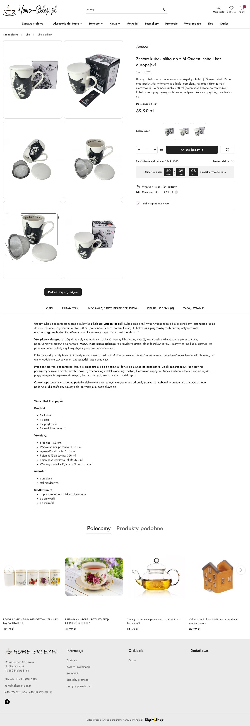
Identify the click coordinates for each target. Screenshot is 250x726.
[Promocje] (171, 23)
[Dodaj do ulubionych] (227, 150)
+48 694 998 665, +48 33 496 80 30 (28, 692)
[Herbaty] (96, 23)
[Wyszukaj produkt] (126, 9)
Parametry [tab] (70, 308)
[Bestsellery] (151, 23)
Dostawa (72, 660)
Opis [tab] (49, 308)
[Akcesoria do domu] (68, 23)
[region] (185, 172)
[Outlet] (224, 23)
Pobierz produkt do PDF (152, 203)
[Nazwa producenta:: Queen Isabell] (142, 46)
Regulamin (73, 673)
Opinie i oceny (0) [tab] (160, 308)
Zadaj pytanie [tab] (193, 308)
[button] (32, 79)
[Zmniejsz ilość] (139, 150)
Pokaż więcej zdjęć (63, 292)
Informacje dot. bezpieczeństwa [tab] (113, 308)
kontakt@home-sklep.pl (18, 686)
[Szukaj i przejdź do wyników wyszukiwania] (164, 9)
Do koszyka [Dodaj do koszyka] (192, 150)
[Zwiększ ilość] (154, 150)
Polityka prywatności (79, 686)
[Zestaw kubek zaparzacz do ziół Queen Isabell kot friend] (199, 131)
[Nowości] (132, 23)
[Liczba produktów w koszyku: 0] (242, 10)
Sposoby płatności (78, 680)
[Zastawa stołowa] (34, 23)
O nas (132, 660)
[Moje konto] (219, 10)
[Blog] (210, 23)
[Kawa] (115, 23)
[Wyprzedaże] (193, 23)
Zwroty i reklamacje (78, 667)
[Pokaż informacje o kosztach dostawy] (176, 192)
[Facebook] (7, 701)
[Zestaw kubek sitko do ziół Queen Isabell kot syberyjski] (184, 131)
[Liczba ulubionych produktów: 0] (231, 10)
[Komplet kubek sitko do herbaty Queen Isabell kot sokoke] (169, 131)
